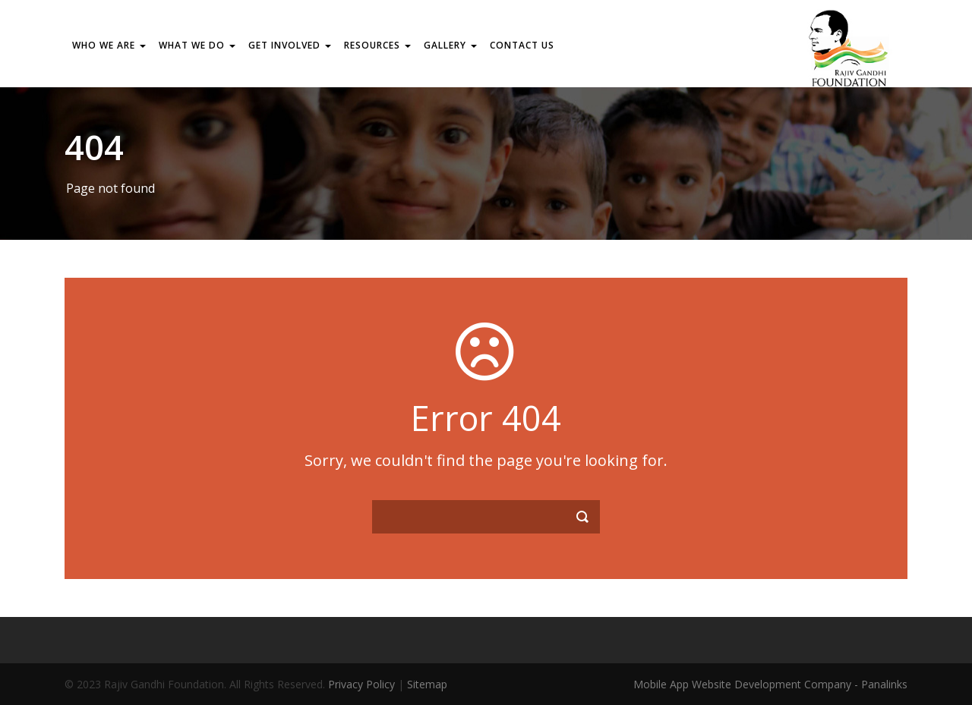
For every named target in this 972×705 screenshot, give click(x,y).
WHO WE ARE (109, 45)
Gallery (450, 45)
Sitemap (427, 684)
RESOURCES (377, 45)
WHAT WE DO (197, 45)
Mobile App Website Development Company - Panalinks (770, 684)
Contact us (522, 45)
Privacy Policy (361, 684)
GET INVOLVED (289, 45)
